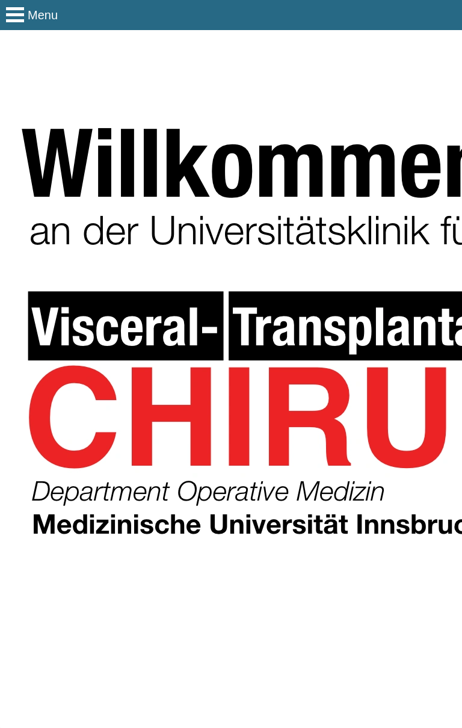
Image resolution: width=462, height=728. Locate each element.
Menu (43, 15)
